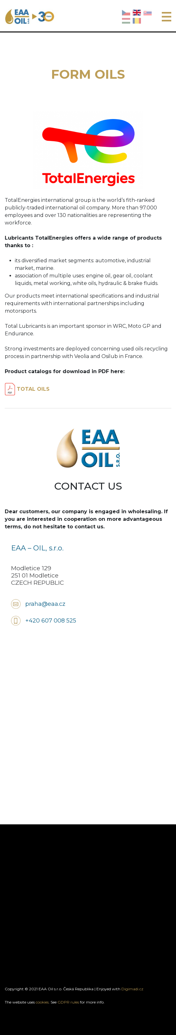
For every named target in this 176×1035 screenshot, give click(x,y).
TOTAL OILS (27, 389)
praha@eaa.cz (45, 603)
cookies (42, 1002)
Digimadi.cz (132, 989)
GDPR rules (68, 1002)
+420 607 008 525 (50, 620)
